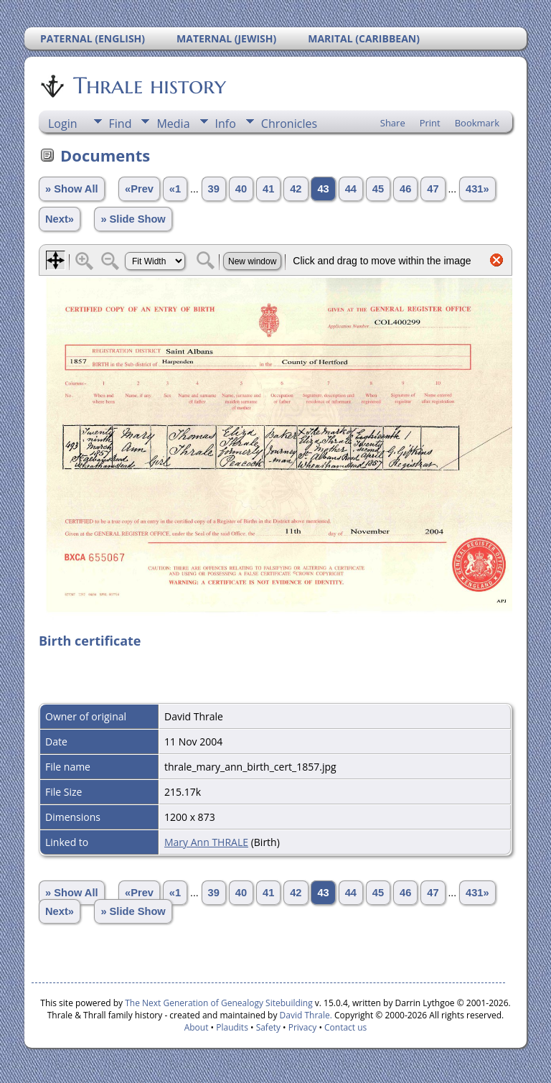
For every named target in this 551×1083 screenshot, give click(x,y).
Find (120, 123)
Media (172, 123)
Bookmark (477, 122)
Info (225, 123)
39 (214, 189)
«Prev (139, 189)
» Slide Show (132, 219)
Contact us (345, 1027)
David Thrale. (304, 1015)
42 (295, 189)
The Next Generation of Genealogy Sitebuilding (219, 1003)
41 (268, 189)
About (196, 1027)
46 (405, 189)
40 (241, 189)
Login (62, 123)
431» (477, 189)
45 (378, 189)
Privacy (302, 1027)
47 (432, 189)
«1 (175, 189)
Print (430, 122)
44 (351, 189)
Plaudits (232, 1027)
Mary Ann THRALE (206, 842)
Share (392, 122)
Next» (59, 219)
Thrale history (148, 85)
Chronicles (289, 123)
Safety (268, 1027)
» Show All (71, 189)
